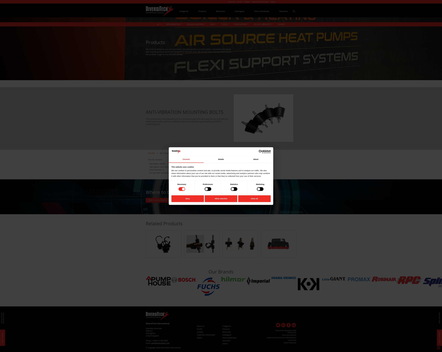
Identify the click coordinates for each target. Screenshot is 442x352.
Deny (187, 199)
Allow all (254, 199)
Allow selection (221, 199)
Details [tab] (221, 159)
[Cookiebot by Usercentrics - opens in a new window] (260, 151)
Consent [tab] (186, 159)
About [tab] (255, 159)
